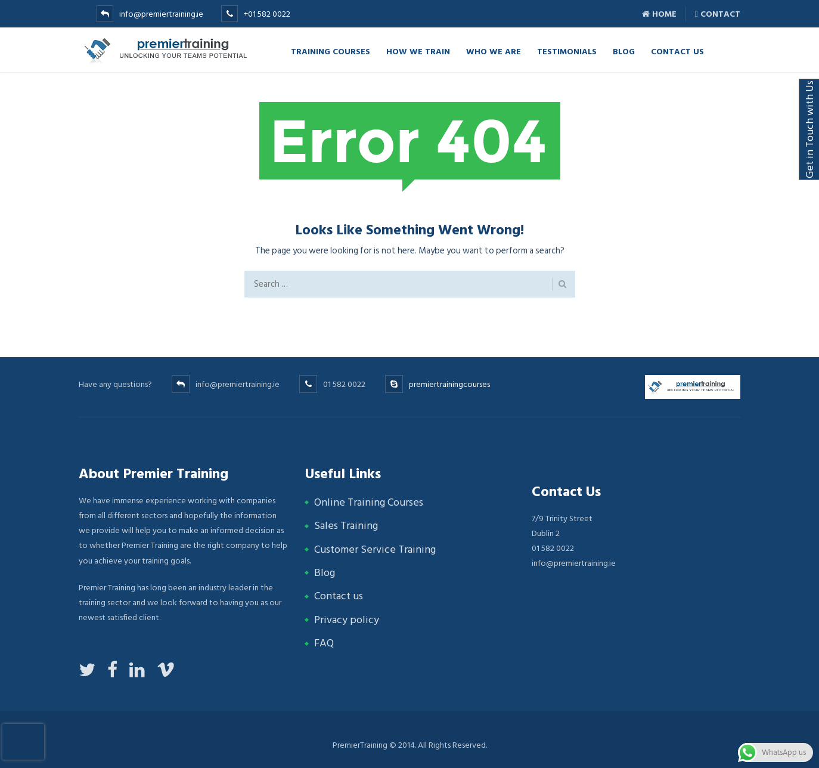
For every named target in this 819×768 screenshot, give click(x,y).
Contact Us (677, 51)
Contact (717, 14)
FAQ (324, 643)
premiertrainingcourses (449, 384)
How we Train (418, 51)
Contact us (338, 596)
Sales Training (346, 525)
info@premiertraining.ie (161, 14)
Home (659, 14)
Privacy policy (346, 619)
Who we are (493, 51)
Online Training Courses (368, 502)
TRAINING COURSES (330, 51)
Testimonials (567, 51)
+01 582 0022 (267, 14)
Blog (624, 51)
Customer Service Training (375, 549)
